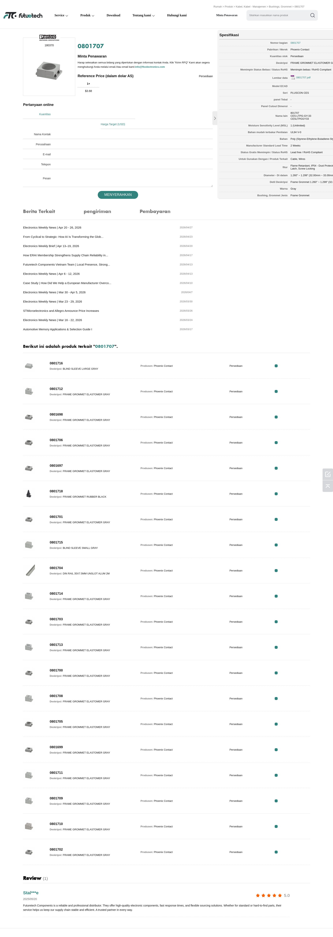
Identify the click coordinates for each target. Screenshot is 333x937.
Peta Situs (238, 925)
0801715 (62, 492)
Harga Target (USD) (122, 112)
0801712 (62, 338)
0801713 (62, 594)
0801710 (62, 773)
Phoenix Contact (255, 46)
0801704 (62, 517)
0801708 (62, 645)
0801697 (62, 415)
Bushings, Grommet (280, 4)
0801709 (62, 748)
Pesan (52, 166)
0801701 (62, 466)
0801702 (62, 799)
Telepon (51, 152)
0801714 (62, 543)
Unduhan (218, 925)
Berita (199, 925)
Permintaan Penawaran (120, 925)
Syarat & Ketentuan (42, 925)
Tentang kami (142, 13)
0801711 (62, 722)
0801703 (62, 568)
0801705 (62, 671)
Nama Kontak (47, 122)
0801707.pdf (259, 74)
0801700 (62, 620)
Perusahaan (48, 132)
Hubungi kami (177, 13)
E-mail (52, 142)
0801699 (62, 696)
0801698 (62, 364)
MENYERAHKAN (107, 183)
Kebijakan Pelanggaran (79, 925)
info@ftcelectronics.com (105, 66)
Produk (229, 4)
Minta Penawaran (227, 13)
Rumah (218, 4)
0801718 (62, 441)
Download (114, 13)
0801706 (62, 389)
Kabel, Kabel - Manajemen (251, 4)
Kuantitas (50, 112)
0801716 (62, 313)
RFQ (292, 315)
